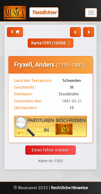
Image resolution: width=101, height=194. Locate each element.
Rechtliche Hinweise (69, 187)
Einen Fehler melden (50, 150)
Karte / (51, 43)
